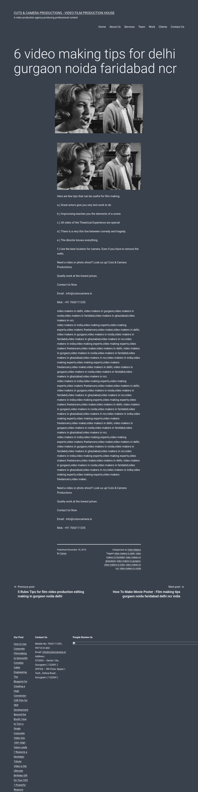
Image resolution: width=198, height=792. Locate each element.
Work (152, 26)
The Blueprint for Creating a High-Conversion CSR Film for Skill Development (55, 648)
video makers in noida (130, 568)
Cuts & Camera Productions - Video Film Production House (64, 13)
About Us (115, 26)
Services (129, 26)
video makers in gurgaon (128, 561)
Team (141, 26)
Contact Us (177, 26)
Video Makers (134, 549)
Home (102, 26)
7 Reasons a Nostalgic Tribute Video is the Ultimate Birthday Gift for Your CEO (56, 658)
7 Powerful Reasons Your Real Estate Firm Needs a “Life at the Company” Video (57, 662)
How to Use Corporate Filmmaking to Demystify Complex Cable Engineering (55, 644)
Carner (63, 553)
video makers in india (114, 564)
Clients (163, 26)
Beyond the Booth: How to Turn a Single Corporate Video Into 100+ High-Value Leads (60, 653)
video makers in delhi (124, 553)
